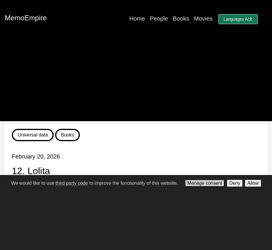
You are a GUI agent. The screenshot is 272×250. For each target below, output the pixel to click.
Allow (252, 183)
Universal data (33, 134)
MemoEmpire (26, 18)
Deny (234, 183)
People (159, 18)
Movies (203, 18)
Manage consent (204, 183)
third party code (71, 183)
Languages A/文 (238, 19)
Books (181, 18)
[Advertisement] (136, 80)
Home (137, 18)
